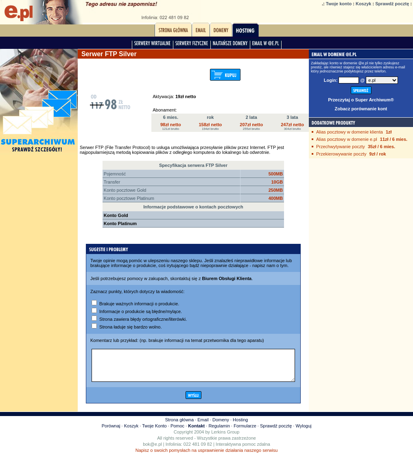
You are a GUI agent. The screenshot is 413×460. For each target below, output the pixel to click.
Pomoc (177, 431)
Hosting (240, 425)
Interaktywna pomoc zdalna (243, 450)
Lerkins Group (225, 438)
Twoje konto (339, 3)
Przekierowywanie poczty (341, 153)
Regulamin (219, 431)
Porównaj (111, 431)
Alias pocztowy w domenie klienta (349, 131)
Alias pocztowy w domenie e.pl (346, 139)
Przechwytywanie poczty (340, 146)
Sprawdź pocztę (392, 3)
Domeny (220, 425)
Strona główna (179, 425)
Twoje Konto (154, 431)
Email (203, 425)
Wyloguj (303, 431)
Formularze (245, 431)
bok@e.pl (152, 450)
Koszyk (363, 3)
